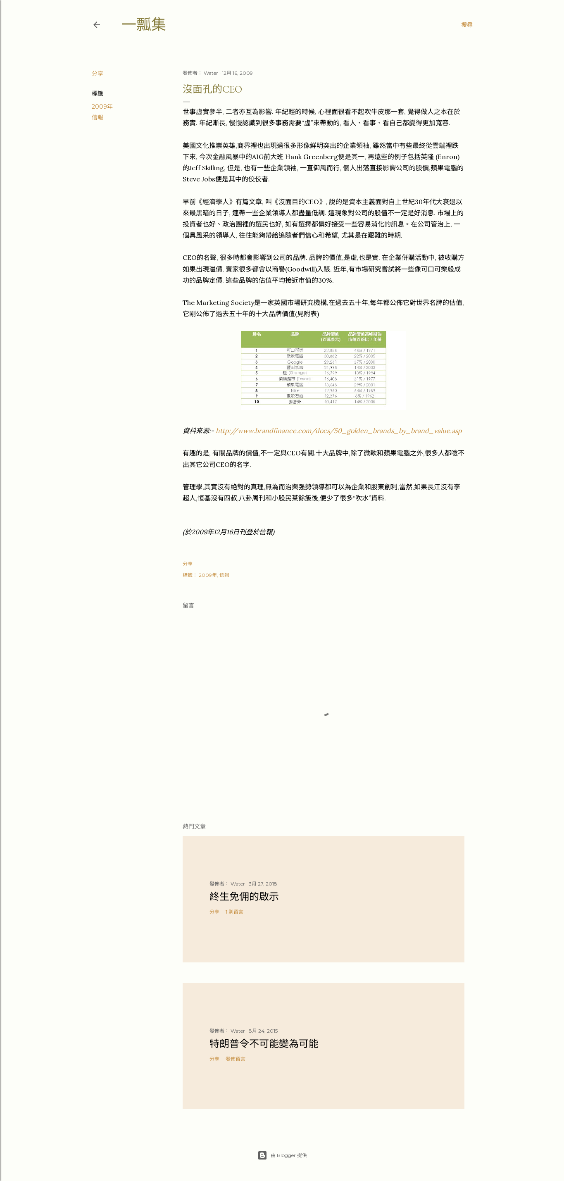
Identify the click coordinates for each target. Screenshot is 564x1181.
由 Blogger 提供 (282, 1155)
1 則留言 (234, 912)
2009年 (102, 106)
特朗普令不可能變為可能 (264, 1043)
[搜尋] (467, 25)
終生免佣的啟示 (244, 896)
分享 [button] (97, 73)
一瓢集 (143, 24)
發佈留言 (235, 1059)
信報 (97, 117)
